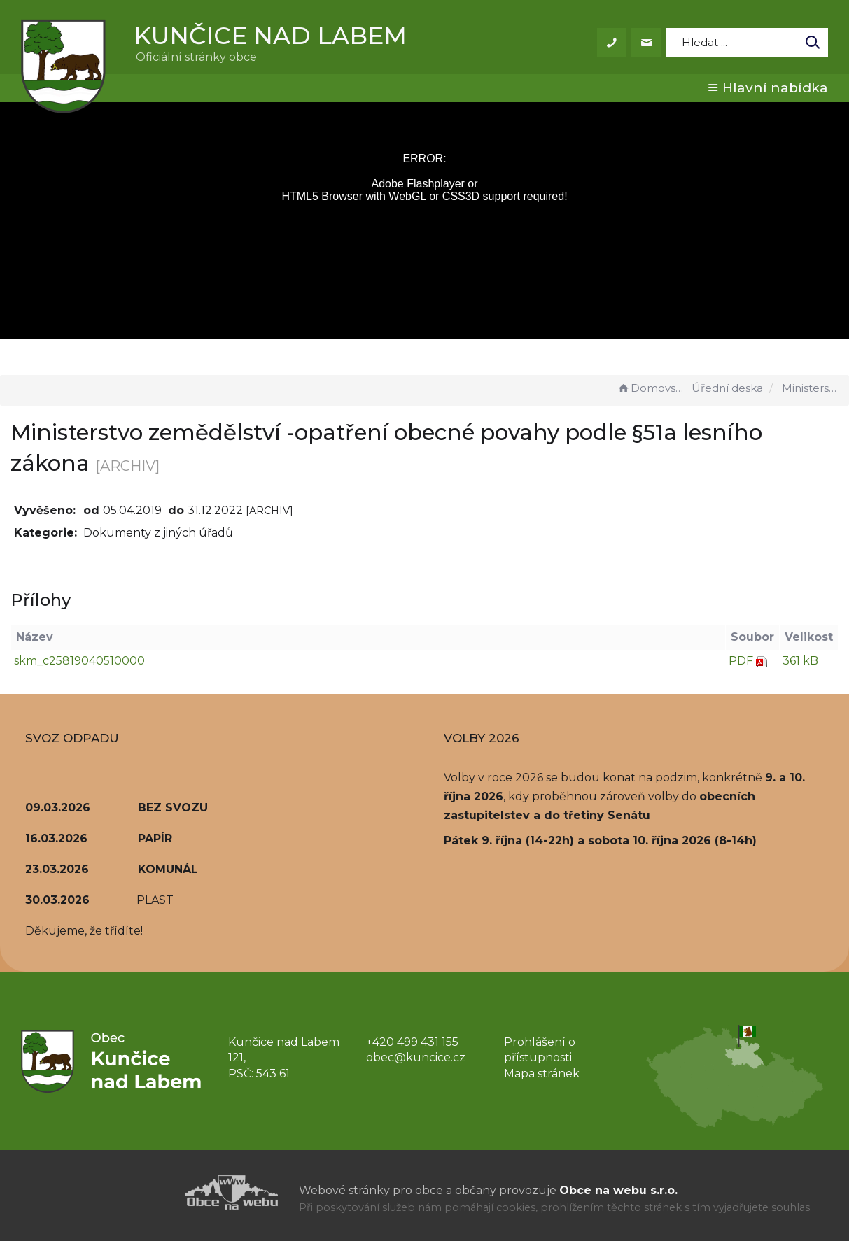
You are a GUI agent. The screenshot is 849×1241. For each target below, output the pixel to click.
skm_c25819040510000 (79, 660)
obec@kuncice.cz (415, 1057)
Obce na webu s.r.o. (618, 1190)
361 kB (800, 660)
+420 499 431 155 (412, 1042)
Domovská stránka (652, 388)
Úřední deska (727, 388)
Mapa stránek (542, 1073)
